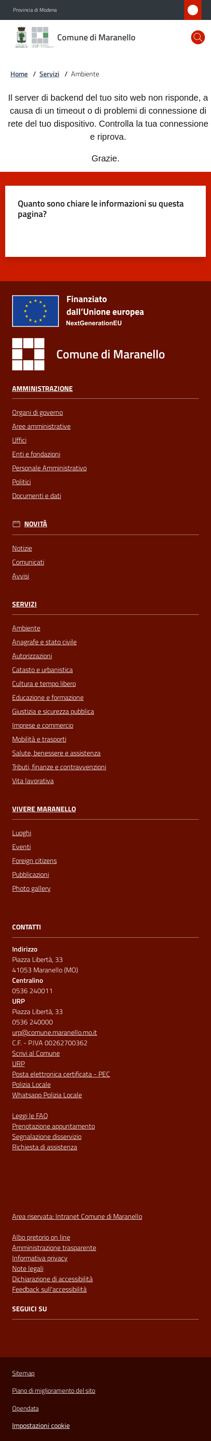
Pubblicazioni (30, 874)
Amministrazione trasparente (54, 1247)
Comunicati (28, 562)
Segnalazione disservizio (46, 1136)
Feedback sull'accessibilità (49, 1289)
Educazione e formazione (48, 697)
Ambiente (26, 628)
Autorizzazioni (32, 655)
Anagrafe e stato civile (44, 642)
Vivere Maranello (44, 809)
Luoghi (21, 832)
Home (19, 74)
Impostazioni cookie (41, 1425)
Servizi (49, 74)
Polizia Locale (31, 1084)
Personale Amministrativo (49, 468)
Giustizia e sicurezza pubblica (53, 711)
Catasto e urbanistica (42, 669)
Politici (21, 481)
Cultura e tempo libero (44, 683)
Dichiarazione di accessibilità (52, 1279)
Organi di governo (37, 412)
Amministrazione (42, 388)
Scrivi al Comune (36, 1053)
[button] (198, 37)
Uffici (19, 440)
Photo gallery (31, 888)
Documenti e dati (36, 495)
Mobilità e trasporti (39, 739)
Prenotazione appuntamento (53, 1126)
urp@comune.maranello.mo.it (54, 1032)
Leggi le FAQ (30, 1115)
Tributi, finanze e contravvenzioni (59, 767)
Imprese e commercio (42, 725)
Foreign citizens (34, 860)
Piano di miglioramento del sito (53, 1390)
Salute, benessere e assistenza (56, 753)
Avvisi (20, 576)
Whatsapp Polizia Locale (47, 1095)
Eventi (21, 846)
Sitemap (23, 1373)
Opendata (25, 1408)
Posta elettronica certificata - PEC (61, 1074)
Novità (35, 524)
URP (18, 1063)
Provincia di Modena (35, 10)
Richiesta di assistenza (44, 1147)
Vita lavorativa (33, 780)
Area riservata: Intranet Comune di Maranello (77, 1216)
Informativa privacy (40, 1258)
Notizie (22, 548)
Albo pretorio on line (41, 1237)
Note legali (27, 1268)
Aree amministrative (41, 426)
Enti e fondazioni (36, 454)
